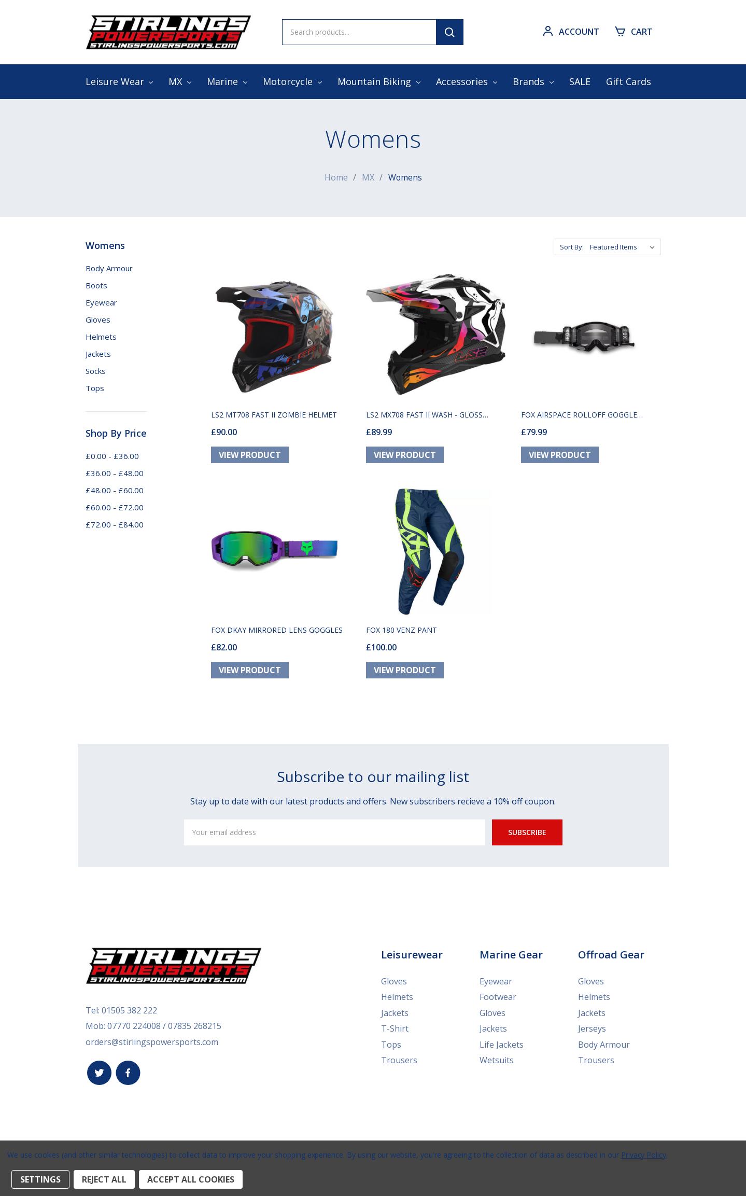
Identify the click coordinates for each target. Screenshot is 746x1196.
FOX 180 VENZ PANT (401, 632)
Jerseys (592, 1030)
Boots (96, 285)
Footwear (498, 999)
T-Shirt (395, 1030)
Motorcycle (292, 81)
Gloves (98, 319)
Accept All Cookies (190, 1179)
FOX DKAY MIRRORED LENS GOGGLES (277, 632)
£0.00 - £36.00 (112, 455)
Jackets (98, 353)
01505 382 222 (129, 1012)
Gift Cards (628, 81)
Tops (95, 387)
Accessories (466, 81)
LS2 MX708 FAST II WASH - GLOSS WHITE (424, 416)
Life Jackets (502, 1045)
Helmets (101, 336)
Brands (533, 81)
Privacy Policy (643, 1155)
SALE (579, 81)
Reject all (104, 1179)
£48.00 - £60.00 (115, 489)
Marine (227, 81)
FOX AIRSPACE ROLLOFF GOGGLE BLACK (579, 416)
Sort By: (572, 246)
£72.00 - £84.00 (115, 524)
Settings (40, 1179)
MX (179, 81)
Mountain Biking (378, 81)
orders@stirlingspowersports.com (152, 1043)
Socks (96, 370)
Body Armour (109, 267)
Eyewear (101, 302)
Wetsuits (497, 1061)
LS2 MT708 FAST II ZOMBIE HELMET (274, 416)
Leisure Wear (119, 81)
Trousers (399, 1061)
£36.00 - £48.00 (115, 472)
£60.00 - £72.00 (115, 507)
